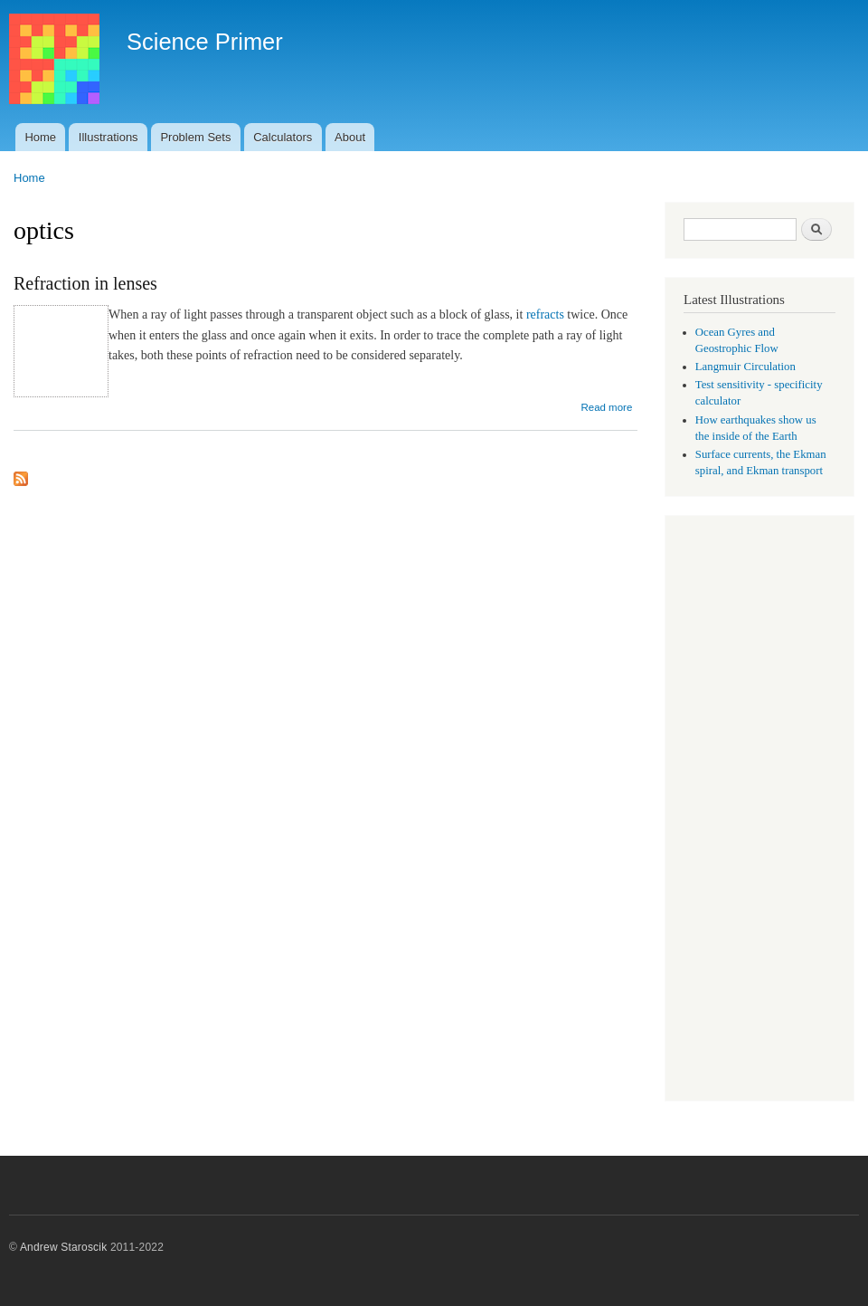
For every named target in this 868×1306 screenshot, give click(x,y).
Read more (606, 407)
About (350, 137)
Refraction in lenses (85, 283)
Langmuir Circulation (745, 366)
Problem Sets (195, 137)
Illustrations (108, 137)
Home (40, 137)
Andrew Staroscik (63, 1247)
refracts (545, 314)
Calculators (282, 137)
